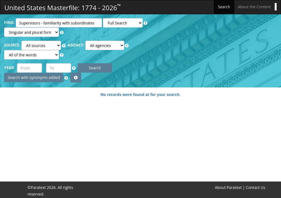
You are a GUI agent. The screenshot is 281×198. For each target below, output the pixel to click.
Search (224, 6)
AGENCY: (76, 45)
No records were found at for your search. (140, 94)
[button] (145, 23)
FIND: (9, 22)
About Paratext (228, 187)
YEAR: (9, 67)
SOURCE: (12, 45)
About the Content (254, 6)
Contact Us (255, 187)
